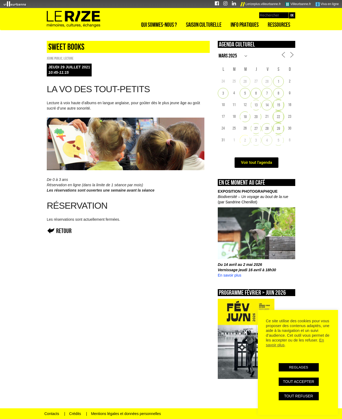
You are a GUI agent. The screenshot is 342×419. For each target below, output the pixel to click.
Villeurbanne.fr (298, 4)
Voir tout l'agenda (256, 162)
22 (278, 116)
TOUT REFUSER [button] (298, 396)
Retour (64, 230)
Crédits (75, 414)
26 (245, 81)
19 (245, 116)
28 (267, 81)
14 (267, 105)
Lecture (68, 58)
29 (278, 128)
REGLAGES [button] (298, 367)
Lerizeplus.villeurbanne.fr (260, 4)
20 (256, 116)
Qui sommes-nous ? (159, 24)
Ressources (279, 24)
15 (278, 105)
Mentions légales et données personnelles (126, 414)
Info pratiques (245, 24)
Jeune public (54, 58)
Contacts (51, 414)
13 (256, 105)
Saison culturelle (203, 24)
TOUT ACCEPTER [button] (298, 381)
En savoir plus (229, 275)
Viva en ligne (327, 4)
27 (256, 128)
